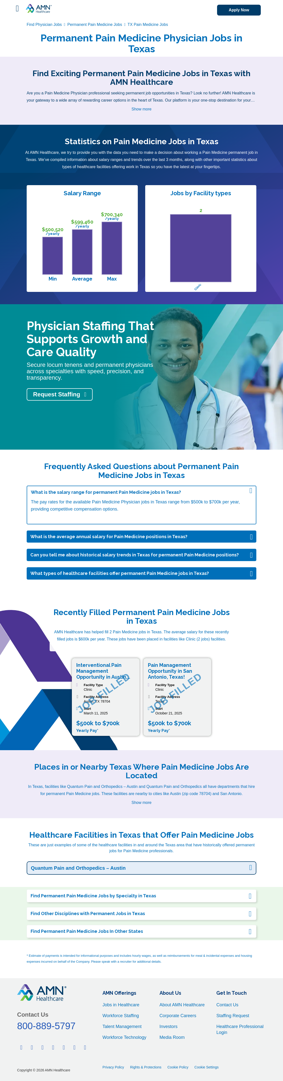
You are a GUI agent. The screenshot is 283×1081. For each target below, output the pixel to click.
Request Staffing (56, 394)
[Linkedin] (42, 1047)
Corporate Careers (178, 1015)
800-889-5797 (46, 1026)
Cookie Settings (206, 1067)
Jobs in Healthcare (120, 1004)
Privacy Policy (113, 1067)
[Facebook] (21, 1047)
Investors (169, 1026)
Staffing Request (232, 1015)
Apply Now (239, 10)
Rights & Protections (146, 1067)
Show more (142, 109)
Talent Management (122, 1026)
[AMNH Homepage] (38, 8)
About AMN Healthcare (182, 1004)
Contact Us (227, 1004)
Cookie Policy (177, 1067)
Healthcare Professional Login (239, 1029)
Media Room (172, 1037)
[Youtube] (74, 1047)
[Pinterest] (53, 1047)
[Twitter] (32, 1047)
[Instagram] (85, 1047)
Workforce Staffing (120, 1015)
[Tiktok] (64, 1047)
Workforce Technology (124, 1037)
